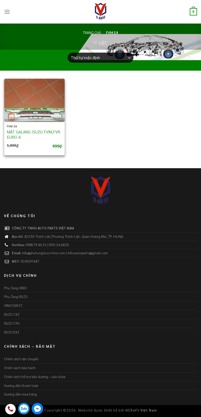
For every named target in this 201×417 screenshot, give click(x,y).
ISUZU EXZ (11, 332)
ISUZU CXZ (12, 314)
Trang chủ (92, 32)
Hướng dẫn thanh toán (21, 385)
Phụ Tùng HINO (15, 288)
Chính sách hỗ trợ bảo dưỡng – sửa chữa (34, 376)
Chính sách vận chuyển (21, 359)
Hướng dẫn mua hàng (20, 394)
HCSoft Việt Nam (141, 410)
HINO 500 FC (13, 305)
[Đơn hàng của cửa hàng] (100, 58)
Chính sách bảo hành (20, 367)
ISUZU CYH (12, 323)
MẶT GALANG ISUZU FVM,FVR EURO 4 (33, 134)
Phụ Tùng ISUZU (15, 296)
